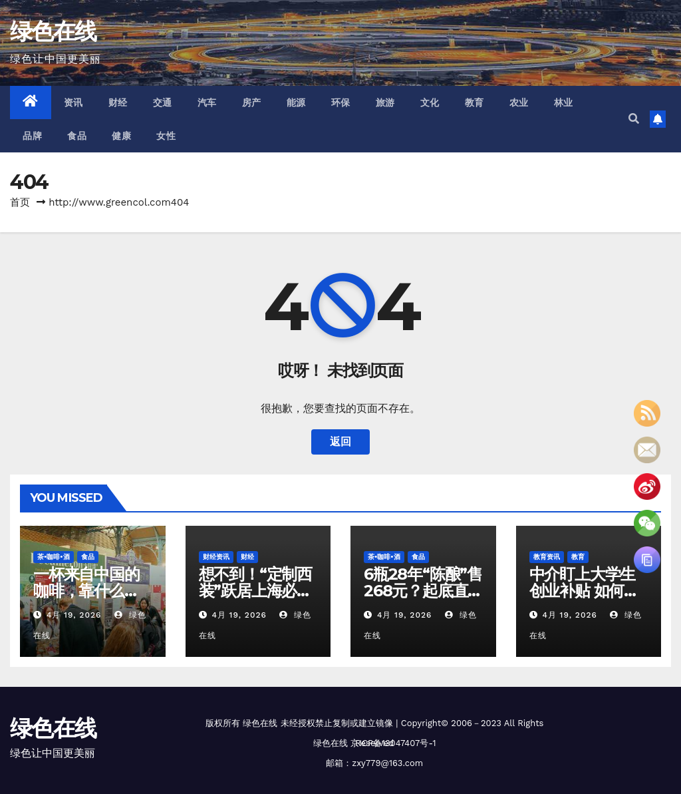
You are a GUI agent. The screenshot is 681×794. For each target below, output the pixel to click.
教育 (474, 102)
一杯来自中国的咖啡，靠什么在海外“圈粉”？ (86, 590)
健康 (121, 136)
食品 (76, 136)
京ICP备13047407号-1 (393, 743)
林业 (563, 102)
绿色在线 (53, 31)
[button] (633, 118)
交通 (162, 102)
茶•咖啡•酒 (53, 556)
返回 (340, 441)
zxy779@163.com (387, 763)
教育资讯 (546, 556)
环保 (340, 102)
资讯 (73, 102)
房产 (251, 102)
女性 (166, 136)
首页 (20, 202)
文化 (430, 102)
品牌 (32, 136)
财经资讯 (216, 556)
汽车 (207, 102)
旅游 (385, 102)
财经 (118, 102)
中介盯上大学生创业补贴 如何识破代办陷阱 (584, 590)
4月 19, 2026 (74, 615)
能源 (296, 102)
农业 (519, 102)
